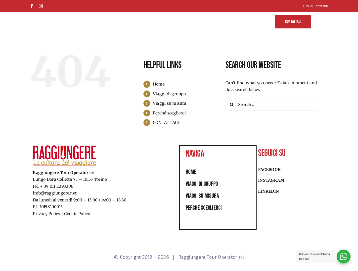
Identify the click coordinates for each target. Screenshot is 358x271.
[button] (319, 21)
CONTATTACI (166, 122)
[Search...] (272, 104)
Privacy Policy (46, 213)
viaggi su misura (202, 195)
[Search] (231, 104)
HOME (191, 172)
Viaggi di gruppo (169, 93)
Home (159, 84)
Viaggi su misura (169, 103)
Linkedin (268, 191)
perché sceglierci (204, 207)
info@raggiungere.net (55, 192)
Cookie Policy (77, 213)
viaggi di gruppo (202, 183)
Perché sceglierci (169, 112)
